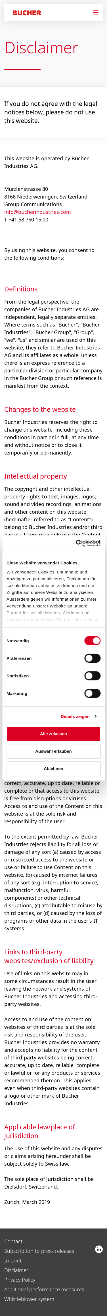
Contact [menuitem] (13, 1241)
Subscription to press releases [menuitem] (39, 1250)
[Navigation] (98, 12)
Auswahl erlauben (53, 751)
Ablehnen (53, 768)
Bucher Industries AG (99, 1249)
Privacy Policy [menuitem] (19, 1279)
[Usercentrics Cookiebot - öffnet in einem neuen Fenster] (76, 543)
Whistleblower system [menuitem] (29, 1299)
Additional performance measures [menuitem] (44, 1289)
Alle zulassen (53, 733)
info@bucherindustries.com (37, 211)
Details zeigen (75, 716)
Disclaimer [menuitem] (16, 1270)
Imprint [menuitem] (13, 1260)
